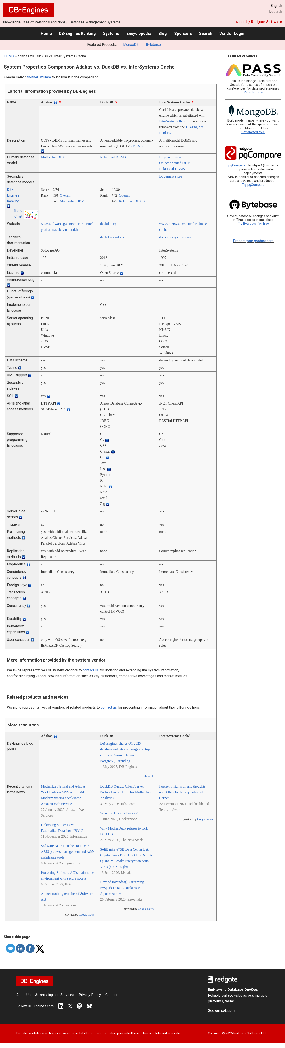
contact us (91, 670)
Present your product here (253, 241)
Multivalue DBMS (54, 157)
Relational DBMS (113, 157)
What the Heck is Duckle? (119, 813)
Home (46, 33)
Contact (111, 995)
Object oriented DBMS (175, 163)
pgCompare (236, 165)
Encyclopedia (138, 33)
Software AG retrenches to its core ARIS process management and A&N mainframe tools (67, 851)
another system (39, 77)
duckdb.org (108, 224)
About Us (23, 995)
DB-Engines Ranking (77, 33)
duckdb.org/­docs (112, 237)
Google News (86, 914)
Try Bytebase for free (253, 224)
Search (205, 33)
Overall (65, 195)
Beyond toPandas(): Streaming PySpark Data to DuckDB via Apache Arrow (122, 887)
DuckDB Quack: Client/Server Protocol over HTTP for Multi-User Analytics (125, 792)
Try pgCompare (253, 185)
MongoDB (131, 44)
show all (149, 776)
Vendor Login (231, 33)
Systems (111, 33)
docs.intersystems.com (175, 237)
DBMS (9, 56)
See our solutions (221, 1010)
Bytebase (153, 44)
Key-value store (170, 157)
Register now (253, 92)
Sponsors (183, 33)
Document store (170, 176)
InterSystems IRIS (172, 121)
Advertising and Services (54, 995)
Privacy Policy (90, 995)
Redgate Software (266, 22)
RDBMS (136, 146)
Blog (162, 33)
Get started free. (253, 132)
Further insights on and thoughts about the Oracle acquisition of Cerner (182, 792)
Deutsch (275, 11)
